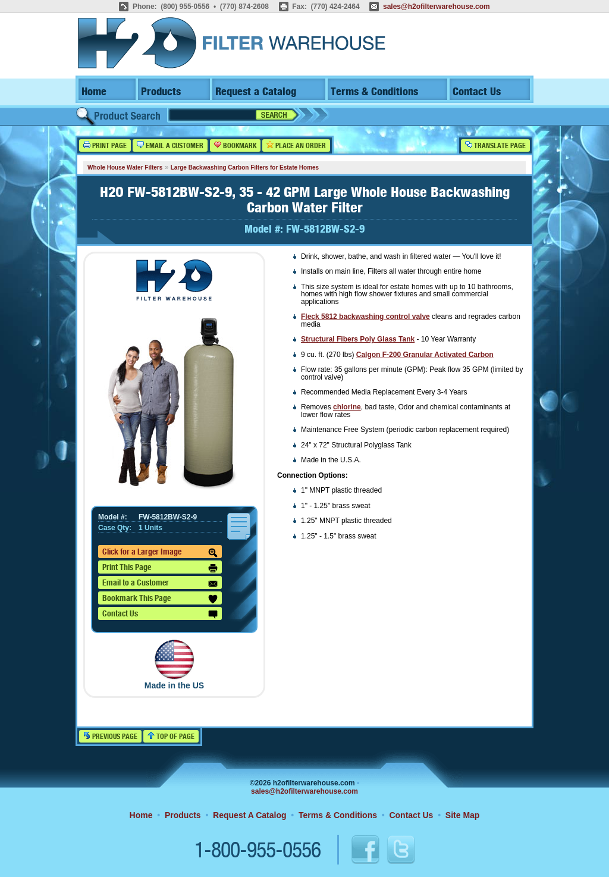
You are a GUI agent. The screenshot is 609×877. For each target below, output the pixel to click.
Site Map (462, 815)
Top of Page (170, 736)
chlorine (347, 407)
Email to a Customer (160, 583)
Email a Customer (170, 145)
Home (93, 92)
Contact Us (477, 92)
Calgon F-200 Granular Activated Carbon (425, 354)
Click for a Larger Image (160, 552)
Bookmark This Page (160, 599)
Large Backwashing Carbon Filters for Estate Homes (245, 167)
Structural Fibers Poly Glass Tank (358, 339)
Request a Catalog (255, 92)
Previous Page (110, 736)
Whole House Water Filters (124, 167)
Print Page (105, 145)
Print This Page (160, 568)
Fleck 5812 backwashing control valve (365, 316)
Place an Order (296, 145)
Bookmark (235, 145)
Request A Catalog (249, 815)
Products (161, 92)
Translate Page (495, 145)
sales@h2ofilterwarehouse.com (436, 6)
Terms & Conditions (374, 92)
